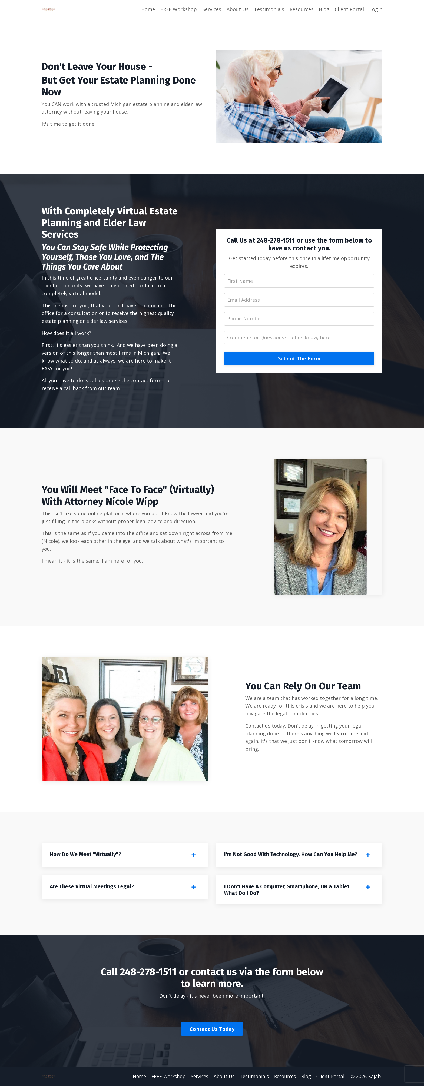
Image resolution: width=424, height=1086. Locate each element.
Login (375, 9)
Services (211, 9)
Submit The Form (299, 359)
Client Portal (349, 9)
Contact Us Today (212, 1029)
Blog (324, 9)
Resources (301, 9)
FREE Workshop (178, 9)
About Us (238, 9)
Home (148, 9)
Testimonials (269, 9)
